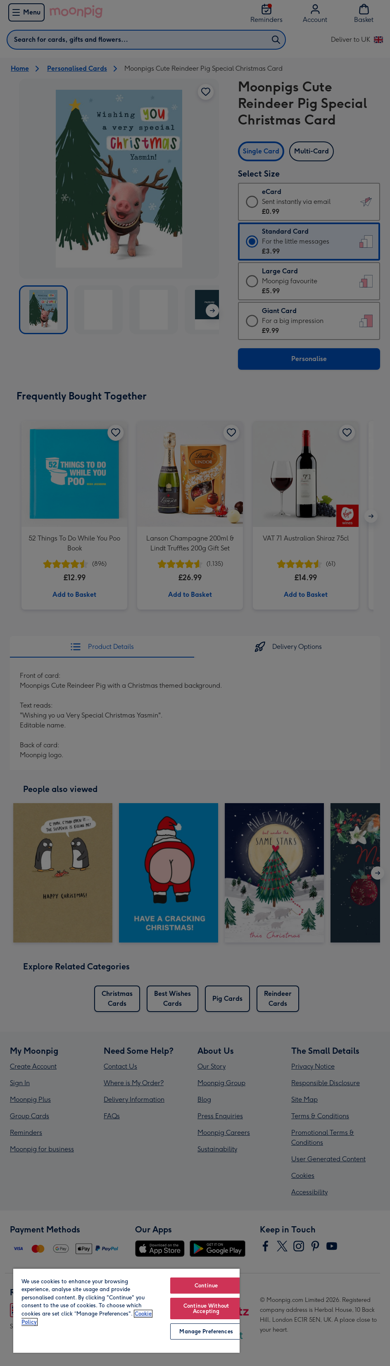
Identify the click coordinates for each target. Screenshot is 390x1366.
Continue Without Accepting (206, 1308)
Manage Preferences (206, 1331)
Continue (206, 1285)
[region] (126, 1310)
